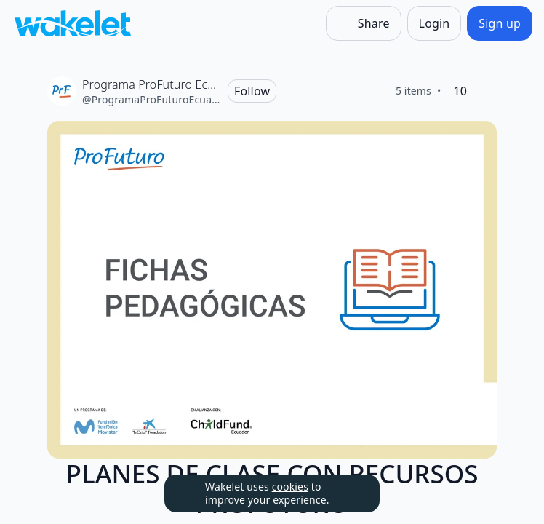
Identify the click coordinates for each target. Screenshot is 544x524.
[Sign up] (499, 23)
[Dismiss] (350, 493)
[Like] (485, 91)
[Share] (363, 23)
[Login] (434, 23)
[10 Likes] (460, 91)
